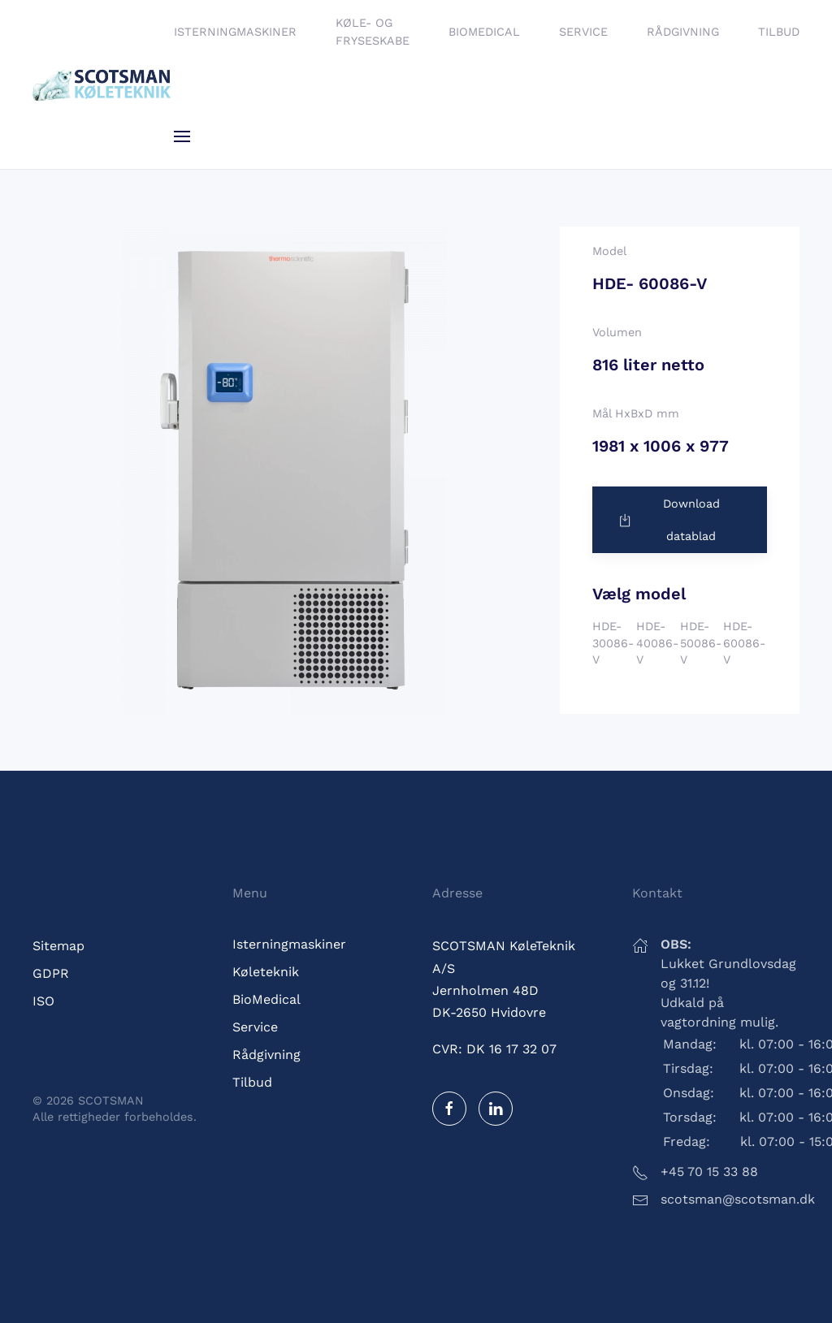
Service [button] (583, 31)
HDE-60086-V (744, 642)
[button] (182, 136)
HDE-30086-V (613, 642)
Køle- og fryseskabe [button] (373, 31)
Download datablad (668, 520)
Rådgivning (683, 31)
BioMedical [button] (484, 31)
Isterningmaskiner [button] (235, 31)
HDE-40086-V (657, 642)
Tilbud (779, 31)
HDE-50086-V (701, 642)
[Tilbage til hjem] (103, 84)
